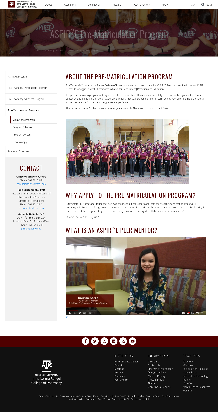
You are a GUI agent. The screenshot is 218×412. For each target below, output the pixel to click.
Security (122, 399)
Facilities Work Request (195, 368)
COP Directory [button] (142, 4)
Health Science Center (126, 361)
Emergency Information (160, 368)
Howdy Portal (190, 372)
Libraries (187, 383)
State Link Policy (153, 396)
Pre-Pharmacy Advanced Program (26, 99)
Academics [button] (70, 4)
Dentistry (119, 365)
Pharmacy (119, 376)
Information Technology (195, 376)
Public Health (121, 379)
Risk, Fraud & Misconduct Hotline (130, 396)
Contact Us (154, 365)
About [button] (48, 4)
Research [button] (117, 4)
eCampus (188, 365)
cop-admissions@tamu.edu (31, 184)
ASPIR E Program (18, 76)
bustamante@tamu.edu (31, 208)
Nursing (118, 372)
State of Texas (93, 396)
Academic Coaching (18, 151)
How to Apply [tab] (20, 142)
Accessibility (144, 399)
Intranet (187, 379)
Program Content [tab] (22, 134)
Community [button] (94, 4)
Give (193, 4)
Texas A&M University (48, 396)
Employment (91, 399)
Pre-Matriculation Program (23, 110)
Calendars (153, 361)
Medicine (119, 368)
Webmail (187, 390)
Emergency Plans (157, 372)
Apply (165, 4)
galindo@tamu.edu (31, 228)
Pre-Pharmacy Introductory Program (27, 87)
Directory (188, 361)
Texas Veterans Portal (107, 399)
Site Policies (132, 399)
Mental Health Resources (196, 387)
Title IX (151, 383)
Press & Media (156, 379)
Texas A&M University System (73, 396)
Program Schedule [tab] (23, 127)
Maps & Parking (156, 376)
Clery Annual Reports (159, 387)
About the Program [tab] (24, 119)
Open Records (107, 396)
